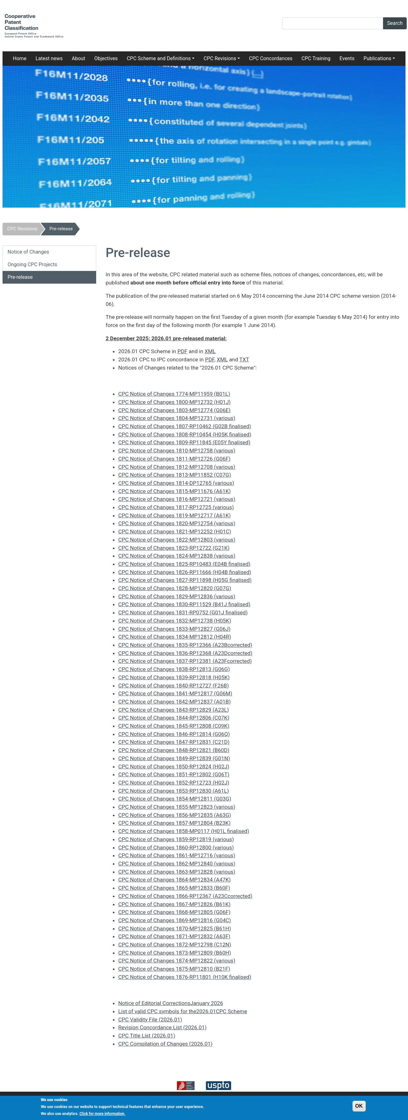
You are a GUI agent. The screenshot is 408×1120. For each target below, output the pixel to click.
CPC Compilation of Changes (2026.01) (165, 1044)
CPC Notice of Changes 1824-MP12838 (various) (176, 556)
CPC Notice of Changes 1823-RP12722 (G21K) (174, 548)
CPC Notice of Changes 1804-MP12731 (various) (176, 418)
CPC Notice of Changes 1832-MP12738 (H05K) (174, 620)
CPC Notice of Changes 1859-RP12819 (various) (176, 839)
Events (347, 58)
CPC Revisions (220, 58)
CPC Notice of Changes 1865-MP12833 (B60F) (174, 888)
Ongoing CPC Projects (32, 264)
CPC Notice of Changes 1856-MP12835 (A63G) (174, 815)
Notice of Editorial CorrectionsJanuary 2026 (170, 1003)
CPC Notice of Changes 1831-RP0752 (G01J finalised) (183, 612)
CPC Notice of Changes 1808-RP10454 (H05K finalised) (184, 434)
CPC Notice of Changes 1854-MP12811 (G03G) (174, 798)
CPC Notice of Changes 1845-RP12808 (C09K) (173, 726)
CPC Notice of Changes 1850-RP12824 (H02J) (173, 766)
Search (395, 23)
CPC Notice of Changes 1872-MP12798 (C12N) (174, 944)
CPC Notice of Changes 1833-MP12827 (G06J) (174, 629)
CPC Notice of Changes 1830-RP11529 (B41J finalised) (184, 604)
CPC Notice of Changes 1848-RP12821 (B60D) (173, 750)
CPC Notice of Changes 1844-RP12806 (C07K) (173, 718)
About (78, 58)
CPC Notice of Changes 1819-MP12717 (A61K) (174, 515)
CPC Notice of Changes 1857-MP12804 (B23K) (174, 823)
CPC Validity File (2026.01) (150, 1019)
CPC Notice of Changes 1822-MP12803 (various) (176, 540)
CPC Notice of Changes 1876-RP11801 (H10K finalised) (184, 977)
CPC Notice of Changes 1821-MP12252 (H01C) (174, 531)
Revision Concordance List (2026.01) (162, 1027)
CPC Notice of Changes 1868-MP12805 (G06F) (174, 912)
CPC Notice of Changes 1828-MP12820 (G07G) (174, 588)
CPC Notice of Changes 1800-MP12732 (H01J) (174, 402)
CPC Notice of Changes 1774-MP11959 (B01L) (174, 394)
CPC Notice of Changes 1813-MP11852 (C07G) (174, 475)
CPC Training (315, 58)
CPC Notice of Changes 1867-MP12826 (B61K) (174, 904)
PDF (183, 351)
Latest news (49, 58)
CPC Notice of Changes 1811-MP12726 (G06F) (174, 459)
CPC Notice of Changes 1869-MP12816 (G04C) (174, 920)
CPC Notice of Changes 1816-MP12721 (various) (176, 499)
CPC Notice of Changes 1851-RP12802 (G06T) (173, 774)
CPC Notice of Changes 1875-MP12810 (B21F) (174, 969)
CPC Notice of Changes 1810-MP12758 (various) (176, 450)
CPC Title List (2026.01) (146, 1035)
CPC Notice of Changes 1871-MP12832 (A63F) (174, 936)
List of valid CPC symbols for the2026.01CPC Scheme (182, 1011)
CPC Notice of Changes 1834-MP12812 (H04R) (174, 637)
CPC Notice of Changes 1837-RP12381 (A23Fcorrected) (185, 661)
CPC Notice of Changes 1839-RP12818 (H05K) (174, 677)
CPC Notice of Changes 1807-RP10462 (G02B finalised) (184, 426)
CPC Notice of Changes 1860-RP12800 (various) (176, 847)
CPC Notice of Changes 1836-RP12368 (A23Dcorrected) (185, 653)
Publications (377, 58)
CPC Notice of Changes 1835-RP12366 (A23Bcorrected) (185, 645)
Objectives (106, 58)
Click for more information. (102, 1116)
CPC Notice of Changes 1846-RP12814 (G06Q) (174, 734)
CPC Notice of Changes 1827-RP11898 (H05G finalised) (185, 580)
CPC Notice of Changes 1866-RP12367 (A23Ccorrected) (185, 896)
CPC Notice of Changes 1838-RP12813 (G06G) (174, 669)
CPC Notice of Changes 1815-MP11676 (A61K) (174, 491)
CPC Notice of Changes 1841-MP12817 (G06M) (175, 693)
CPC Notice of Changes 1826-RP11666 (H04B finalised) (184, 572)
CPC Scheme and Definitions (159, 58)
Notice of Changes (28, 252)
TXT (244, 359)
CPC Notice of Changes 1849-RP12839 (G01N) (174, 758)
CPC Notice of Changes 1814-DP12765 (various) (176, 483)
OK (359, 1108)
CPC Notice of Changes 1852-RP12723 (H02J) (173, 782)
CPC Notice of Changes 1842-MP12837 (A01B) (174, 701)
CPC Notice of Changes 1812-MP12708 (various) (176, 467)
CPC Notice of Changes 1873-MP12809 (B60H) (174, 953)
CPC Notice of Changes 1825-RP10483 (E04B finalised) (184, 564)
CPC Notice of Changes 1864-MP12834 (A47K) (174, 879)
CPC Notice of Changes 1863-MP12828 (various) (176, 872)
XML (210, 351)
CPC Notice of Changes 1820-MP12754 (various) (176, 523)
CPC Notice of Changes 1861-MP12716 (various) (176, 855)
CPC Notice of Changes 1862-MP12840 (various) (176, 863)
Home (19, 58)
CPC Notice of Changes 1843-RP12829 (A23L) (173, 710)
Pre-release (61, 229)
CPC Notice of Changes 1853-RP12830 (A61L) (173, 791)
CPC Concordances (271, 58)
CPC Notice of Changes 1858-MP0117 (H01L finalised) (183, 831)
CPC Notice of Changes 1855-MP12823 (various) (176, 807)
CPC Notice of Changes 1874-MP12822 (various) (176, 960)
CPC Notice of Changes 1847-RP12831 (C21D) (174, 742)
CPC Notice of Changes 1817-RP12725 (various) (176, 507)
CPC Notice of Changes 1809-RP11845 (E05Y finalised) (184, 442)
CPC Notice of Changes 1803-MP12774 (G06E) (174, 410)
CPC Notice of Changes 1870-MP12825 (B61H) (174, 928)
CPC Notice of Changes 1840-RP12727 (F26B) (173, 685)
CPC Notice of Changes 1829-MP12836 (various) (176, 596)
